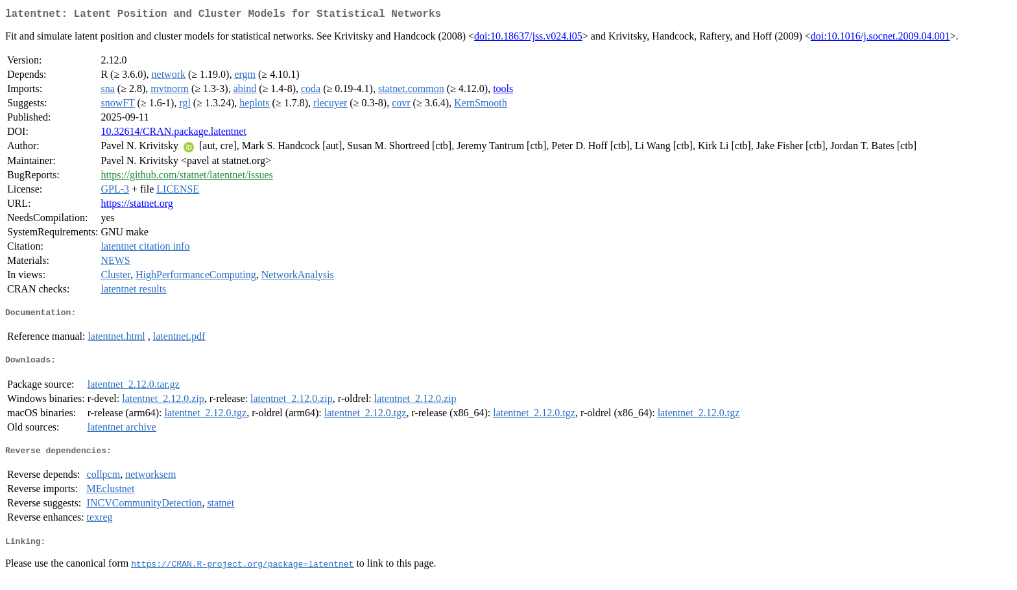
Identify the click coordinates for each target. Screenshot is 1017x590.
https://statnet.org (137, 205)
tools (503, 91)
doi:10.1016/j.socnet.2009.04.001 (880, 38)
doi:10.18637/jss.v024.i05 (528, 38)
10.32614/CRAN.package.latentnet (173, 133)
